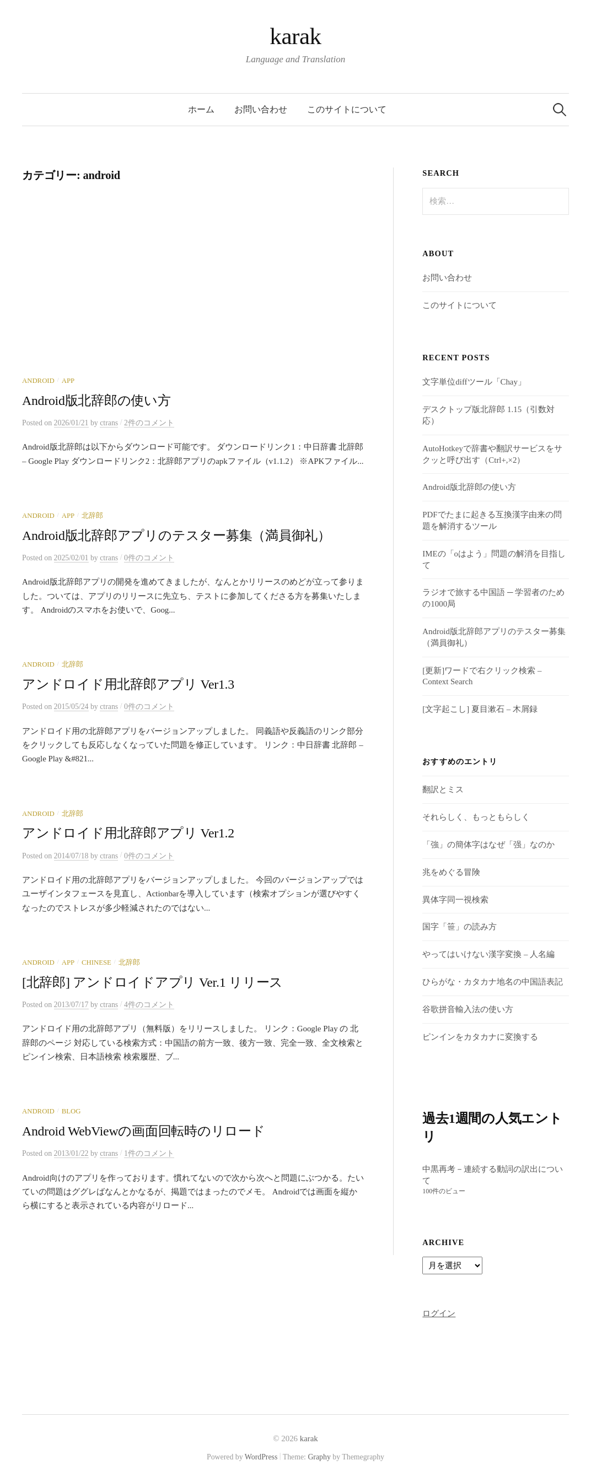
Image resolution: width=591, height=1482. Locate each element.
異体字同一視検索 (455, 899)
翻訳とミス (443, 789)
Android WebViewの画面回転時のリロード (143, 1131)
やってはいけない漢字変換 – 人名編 (488, 954)
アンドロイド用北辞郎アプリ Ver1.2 (128, 833)
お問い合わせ (260, 109)
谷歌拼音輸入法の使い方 (467, 1009)
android (38, 381)
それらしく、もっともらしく (476, 817)
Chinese (96, 962)
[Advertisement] (193, 294)
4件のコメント (149, 1004)
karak (295, 36)
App (68, 381)
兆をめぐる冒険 (451, 872)
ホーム (201, 109)
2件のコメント (149, 423)
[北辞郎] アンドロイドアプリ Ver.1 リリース (152, 982)
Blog (71, 1111)
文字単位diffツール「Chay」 (474, 381)
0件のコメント (149, 558)
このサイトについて (346, 109)
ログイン (438, 1313)
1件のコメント (149, 1153)
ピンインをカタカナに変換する (480, 1036)
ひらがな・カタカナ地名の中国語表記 (492, 981)
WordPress (261, 1457)
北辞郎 (92, 516)
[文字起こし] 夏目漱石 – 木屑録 (479, 709)
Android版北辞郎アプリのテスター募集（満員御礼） (176, 535)
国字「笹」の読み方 (459, 926)
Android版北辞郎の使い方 (96, 400)
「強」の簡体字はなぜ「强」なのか (488, 844)
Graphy (319, 1457)
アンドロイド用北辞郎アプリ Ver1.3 (128, 684)
